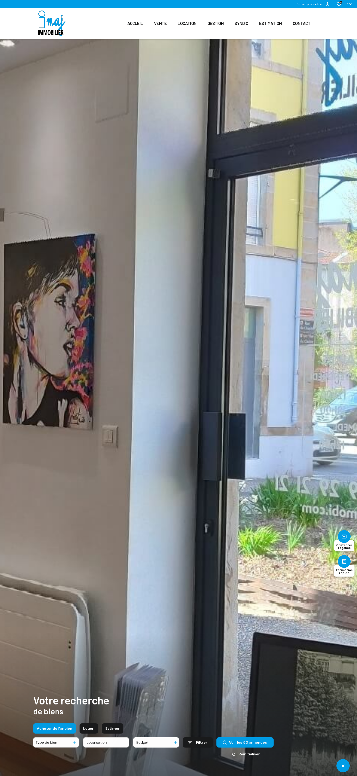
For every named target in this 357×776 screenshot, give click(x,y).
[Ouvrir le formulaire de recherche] (198, 747)
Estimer (112, 732)
